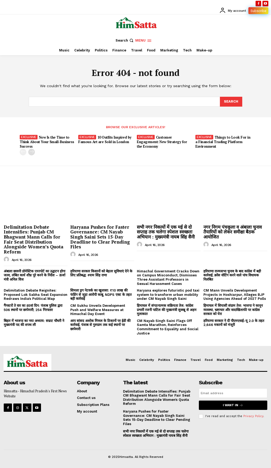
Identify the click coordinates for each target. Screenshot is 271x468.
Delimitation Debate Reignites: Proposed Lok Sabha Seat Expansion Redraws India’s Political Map (35, 294)
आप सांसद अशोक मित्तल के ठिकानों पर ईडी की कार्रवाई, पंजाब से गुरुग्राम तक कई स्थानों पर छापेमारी (100, 325)
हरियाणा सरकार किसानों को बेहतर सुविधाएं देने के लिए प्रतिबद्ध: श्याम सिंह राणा (101, 273)
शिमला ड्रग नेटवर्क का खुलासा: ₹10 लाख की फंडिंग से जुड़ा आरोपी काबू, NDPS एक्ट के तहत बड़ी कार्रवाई (101, 294)
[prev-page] (23, 152)
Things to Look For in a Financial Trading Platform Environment (222, 142)
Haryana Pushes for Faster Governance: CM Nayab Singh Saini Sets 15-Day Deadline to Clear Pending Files (100, 237)
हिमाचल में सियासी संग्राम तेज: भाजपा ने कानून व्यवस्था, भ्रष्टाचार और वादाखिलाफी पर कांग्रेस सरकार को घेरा (233, 310)
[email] (233, 393)
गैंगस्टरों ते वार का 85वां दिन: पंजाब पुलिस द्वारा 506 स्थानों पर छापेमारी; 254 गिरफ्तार (33, 308)
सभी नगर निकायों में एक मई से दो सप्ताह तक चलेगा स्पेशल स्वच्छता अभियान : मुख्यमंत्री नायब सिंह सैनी (166, 232)
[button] (125, 40)
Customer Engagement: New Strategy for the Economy (162, 142)
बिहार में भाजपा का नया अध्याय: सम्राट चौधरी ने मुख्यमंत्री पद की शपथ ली (34, 323)
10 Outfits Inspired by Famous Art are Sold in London (105, 139)
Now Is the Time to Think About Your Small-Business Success (47, 142)
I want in (233, 405)
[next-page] (31, 152)
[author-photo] (7, 260)
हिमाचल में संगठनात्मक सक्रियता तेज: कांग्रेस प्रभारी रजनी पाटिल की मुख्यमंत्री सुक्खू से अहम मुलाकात (166, 310)
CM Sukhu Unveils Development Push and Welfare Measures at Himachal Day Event (97, 310)
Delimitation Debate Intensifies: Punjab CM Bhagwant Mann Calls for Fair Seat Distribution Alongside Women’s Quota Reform (33, 239)
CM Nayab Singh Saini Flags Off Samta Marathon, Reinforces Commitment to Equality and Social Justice (167, 327)
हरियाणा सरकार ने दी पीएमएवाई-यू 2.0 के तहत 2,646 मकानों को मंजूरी (233, 323)
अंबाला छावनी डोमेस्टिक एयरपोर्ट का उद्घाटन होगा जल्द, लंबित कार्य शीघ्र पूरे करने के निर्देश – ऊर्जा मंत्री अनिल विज (34, 275)
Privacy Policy (253, 416)
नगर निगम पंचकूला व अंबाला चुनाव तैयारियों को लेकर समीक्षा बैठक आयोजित (232, 232)
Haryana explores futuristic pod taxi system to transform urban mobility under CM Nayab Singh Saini (168, 294)
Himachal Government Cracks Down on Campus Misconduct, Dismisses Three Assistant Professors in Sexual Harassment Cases (168, 277)
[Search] (231, 101)
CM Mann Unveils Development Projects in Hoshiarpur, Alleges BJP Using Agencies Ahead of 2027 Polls (234, 294)
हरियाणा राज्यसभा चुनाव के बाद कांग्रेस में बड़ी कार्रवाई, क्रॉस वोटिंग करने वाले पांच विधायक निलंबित (232, 275)
